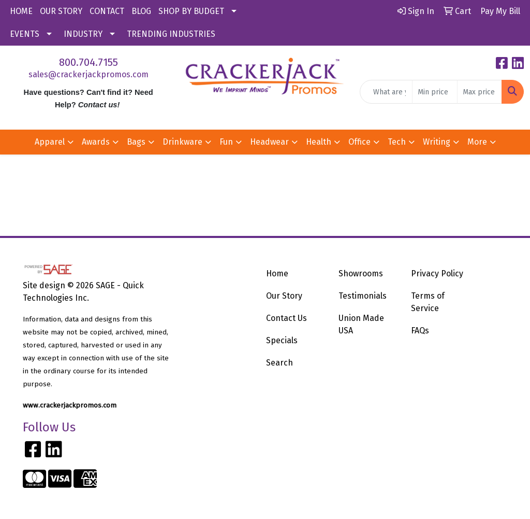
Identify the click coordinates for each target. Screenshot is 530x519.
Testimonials (362, 296)
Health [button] (318, 142)
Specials (282, 340)
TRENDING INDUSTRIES (171, 34)
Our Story (284, 296)
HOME (21, 11)
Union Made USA (361, 324)
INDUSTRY (83, 34)
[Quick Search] (386, 92)
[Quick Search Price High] (479, 92)
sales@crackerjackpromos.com (88, 74)
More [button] (477, 142)
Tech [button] (397, 142)
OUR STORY (61, 11)
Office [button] (359, 142)
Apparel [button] (50, 142)
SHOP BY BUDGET (191, 11)
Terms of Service (428, 302)
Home (277, 273)
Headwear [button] (269, 142)
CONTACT (107, 11)
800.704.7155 (88, 62)
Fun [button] (226, 142)
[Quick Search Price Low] (434, 92)
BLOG (141, 11)
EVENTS (24, 34)
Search (279, 363)
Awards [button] (96, 142)
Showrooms (360, 273)
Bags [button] (136, 142)
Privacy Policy (437, 273)
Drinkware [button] (182, 142)
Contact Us (286, 318)
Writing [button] (436, 142)
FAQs (420, 330)
